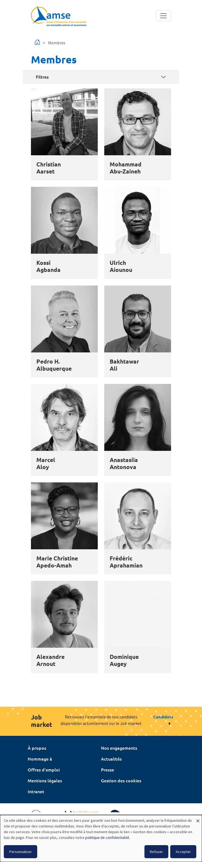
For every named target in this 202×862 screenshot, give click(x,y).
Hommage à (40, 759)
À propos (37, 748)
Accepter (183, 851)
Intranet (36, 791)
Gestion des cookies (121, 780)
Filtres (42, 77)
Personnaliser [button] (20, 851)
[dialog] (101, 838)
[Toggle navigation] (163, 15)
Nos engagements (119, 748)
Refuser (156, 851)
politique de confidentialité (107, 837)
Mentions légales (45, 780)
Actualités (111, 759)
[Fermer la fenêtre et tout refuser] (198, 818)
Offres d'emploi (44, 770)
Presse (107, 770)
